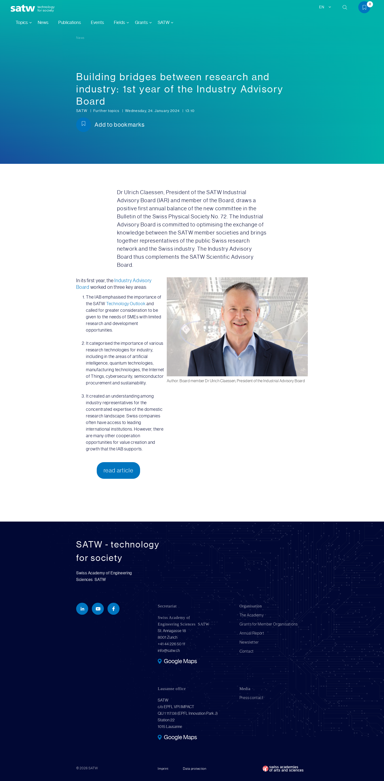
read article (118, 470)
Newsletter (249, 642)
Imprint (163, 768)
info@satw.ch (169, 650)
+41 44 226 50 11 (171, 644)
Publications (69, 22)
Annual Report (252, 633)
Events (97, 22)
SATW (82, 111)
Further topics (106, 111)
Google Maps (180, 662)
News (43, 22)
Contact (247, 651)
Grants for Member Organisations (269, 624)
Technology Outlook (126, 303)
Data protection (194, 768)
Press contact (252, 697)
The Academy (252, 615)
